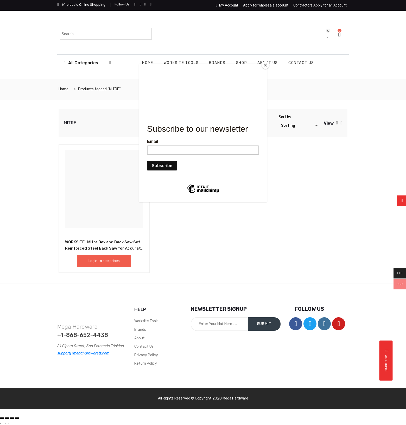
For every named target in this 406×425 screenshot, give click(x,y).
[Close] (265, 65)
